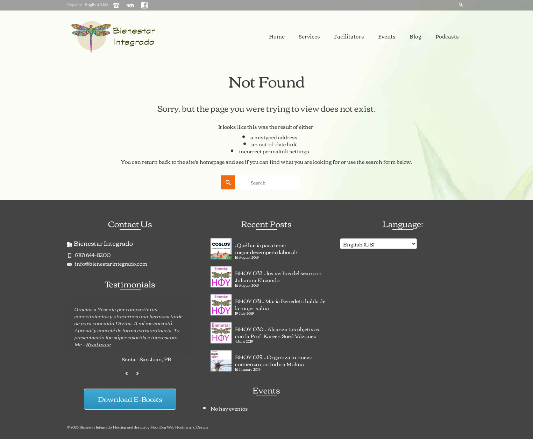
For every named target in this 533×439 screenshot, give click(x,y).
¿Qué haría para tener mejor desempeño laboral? (266, 247)
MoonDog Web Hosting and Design (179, 427)
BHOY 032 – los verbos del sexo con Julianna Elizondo (278, 275)
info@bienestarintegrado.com (107, 263)
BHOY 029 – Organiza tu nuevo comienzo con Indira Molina (273, 359)
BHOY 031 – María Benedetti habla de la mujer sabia (280, 303)
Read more (98, 344)
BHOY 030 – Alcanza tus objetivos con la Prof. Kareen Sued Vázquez (277, 331)
